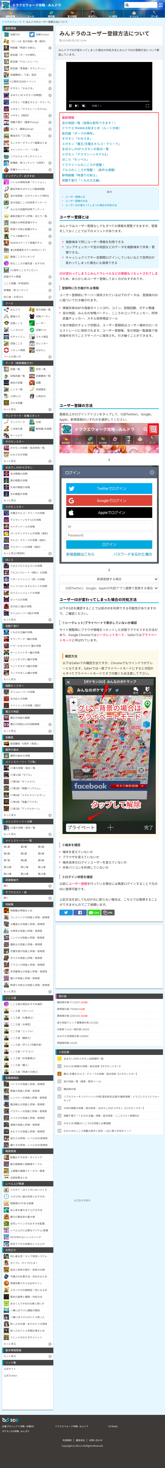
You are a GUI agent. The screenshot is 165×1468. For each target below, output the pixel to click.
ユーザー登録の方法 (76, 200)
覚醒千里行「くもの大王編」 (82, 180)
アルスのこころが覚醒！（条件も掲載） (89, 170)
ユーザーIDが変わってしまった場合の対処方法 (91, 205)
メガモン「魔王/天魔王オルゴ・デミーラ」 (92, 144)
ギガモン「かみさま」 (77, 138)
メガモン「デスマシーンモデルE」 (86, 154)
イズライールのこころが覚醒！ (83, 164)
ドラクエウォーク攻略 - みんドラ (36, 4)
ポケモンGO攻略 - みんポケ (16, 1431)
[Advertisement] (109, 369)
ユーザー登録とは (75, 196)
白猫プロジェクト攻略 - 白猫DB (18, 1426)
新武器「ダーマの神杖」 (79, 133)
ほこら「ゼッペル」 (76, 159)
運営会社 (80, 1440)
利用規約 (67, 1440)
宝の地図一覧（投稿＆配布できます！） (89, 123)
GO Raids (113, 1426)
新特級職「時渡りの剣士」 (80, 175)
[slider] (109, 101)
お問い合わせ (95, 1440)
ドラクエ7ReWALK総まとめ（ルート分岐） (92, 128)
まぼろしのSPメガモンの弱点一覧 (85, 149)
